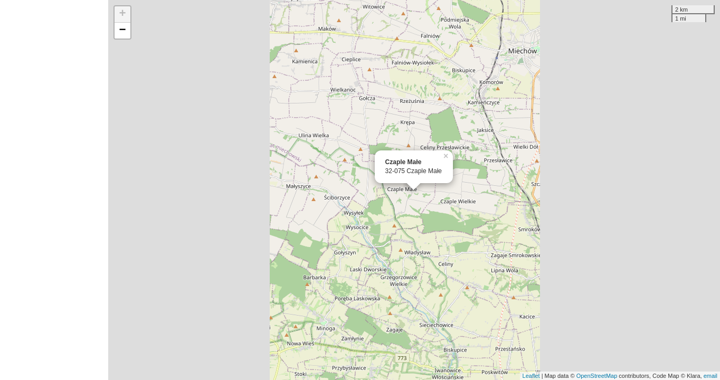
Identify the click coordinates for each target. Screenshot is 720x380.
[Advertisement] (54, 190)
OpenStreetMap (597, 376)
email (710, 376)
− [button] (122, 31)
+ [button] (122, 14)
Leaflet (531, 376)
